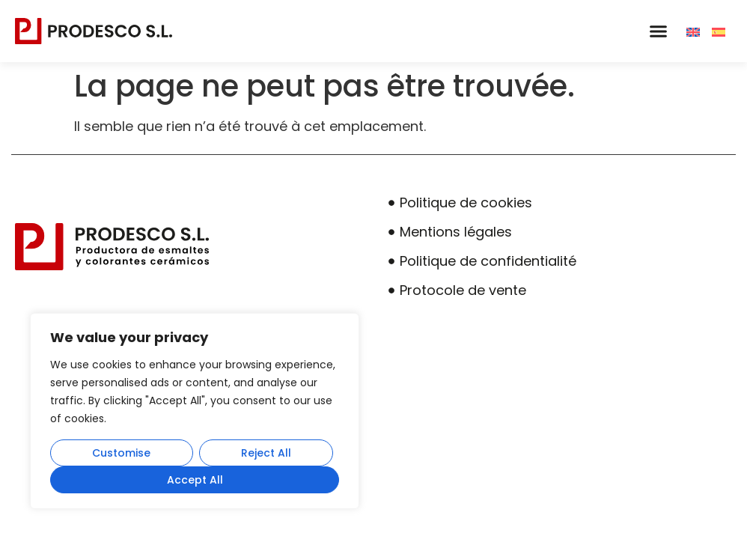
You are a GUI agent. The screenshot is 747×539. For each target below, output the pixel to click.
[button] (658, 31)
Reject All (266, 452)
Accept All (195, 479)
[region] (194, 411)
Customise (121, 452)
